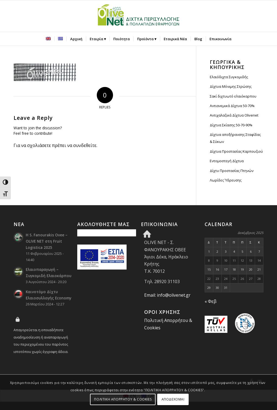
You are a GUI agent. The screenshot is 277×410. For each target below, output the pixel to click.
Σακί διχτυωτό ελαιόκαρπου (233, 96)
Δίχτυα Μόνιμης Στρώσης (231, 86)
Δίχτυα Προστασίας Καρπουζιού (236, 151)
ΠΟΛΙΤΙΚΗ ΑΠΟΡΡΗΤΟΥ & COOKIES (123, 399)
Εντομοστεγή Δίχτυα (227, 160)
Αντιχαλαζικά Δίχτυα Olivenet (234, 115)
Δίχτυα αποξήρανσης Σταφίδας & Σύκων (235, 138)
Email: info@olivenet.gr (167, 295)
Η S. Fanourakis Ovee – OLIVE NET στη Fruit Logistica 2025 (46, 241)
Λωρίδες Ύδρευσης (225, 180)
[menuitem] (48, 39)
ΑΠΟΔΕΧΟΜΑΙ (173, 399)
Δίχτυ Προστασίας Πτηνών (231, 170)
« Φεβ (211, 301)
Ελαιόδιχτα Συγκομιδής (229, 76)
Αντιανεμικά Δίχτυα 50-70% (232, 105)
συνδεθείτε (84, 145)
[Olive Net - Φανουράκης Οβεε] (138, 16)
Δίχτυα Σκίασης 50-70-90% (231, 125)
